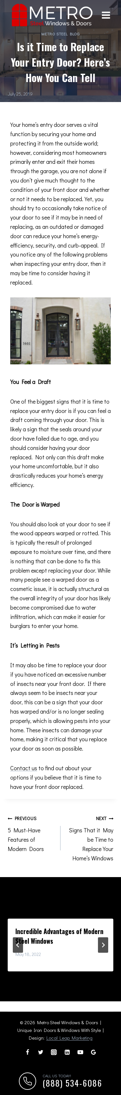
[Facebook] (27, 1052)
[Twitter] (40, 1052)
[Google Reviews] (93, 1052)
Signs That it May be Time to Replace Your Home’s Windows (89, 837)
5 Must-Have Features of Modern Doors (31, 832)
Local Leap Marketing (69, 1037)
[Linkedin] (67, 1052)
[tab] (47, 976)
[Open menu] (105, 15)
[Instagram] (54, 1052)
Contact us (23, 768)
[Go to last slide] (18, 944)
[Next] (103, 944)
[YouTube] (80, 1052)
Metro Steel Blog (60, 33)
